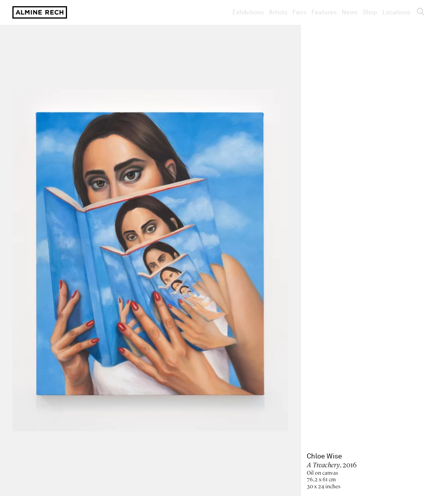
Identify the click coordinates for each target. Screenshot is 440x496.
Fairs (299, 12)
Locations (396, 12)
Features (324, 12)
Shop (370, 12)
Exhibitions (248, 12)
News (350, 12)
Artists (278, 12)
